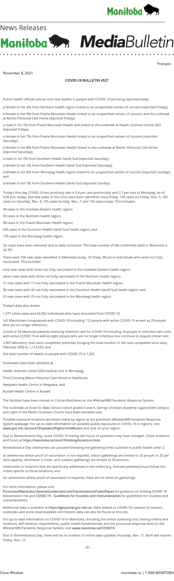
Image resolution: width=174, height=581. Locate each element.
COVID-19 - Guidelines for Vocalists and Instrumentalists (78, 495)
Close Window (11, 572)
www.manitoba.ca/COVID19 (93, 528)
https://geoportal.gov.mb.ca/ (70, 507)
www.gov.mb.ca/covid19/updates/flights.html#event (42, 428)
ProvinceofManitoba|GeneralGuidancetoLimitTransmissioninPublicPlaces (58, 491)
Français (164, 63)
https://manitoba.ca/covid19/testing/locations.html (61, 440)
